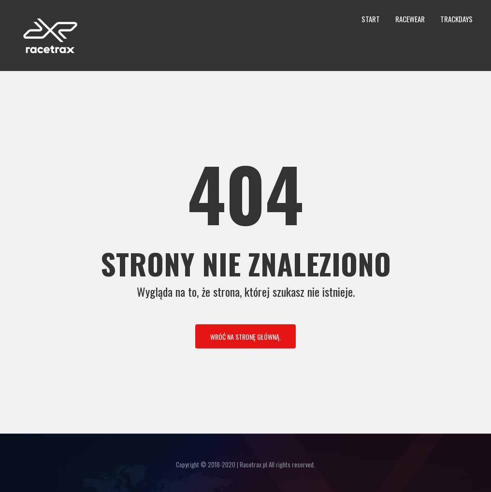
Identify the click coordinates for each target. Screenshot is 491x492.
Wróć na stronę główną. (245, 337)
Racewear (410, 19)
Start (370, 19)
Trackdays (456, 19)
